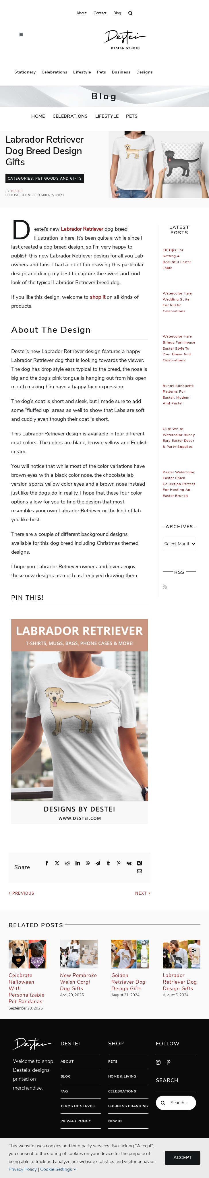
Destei (17, 191)
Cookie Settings (58, 1169)
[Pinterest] (118, 863)
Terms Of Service (78, 1106)
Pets (113, 1061)
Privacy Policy (76, 1121)
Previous (23, 893)
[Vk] (129, 863)
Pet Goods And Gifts (58, 178)
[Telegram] (98, 863)
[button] (130, 13)
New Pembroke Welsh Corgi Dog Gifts (78, 982)
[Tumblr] (108, 863)
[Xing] (139, 863)
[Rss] (165, 586)
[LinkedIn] (78, 863)
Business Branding (128, 1106)
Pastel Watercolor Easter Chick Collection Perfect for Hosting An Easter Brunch (179, 484)
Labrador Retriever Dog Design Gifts (180, 982)
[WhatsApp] (88, 863)
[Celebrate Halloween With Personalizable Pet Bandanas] (27, 943)
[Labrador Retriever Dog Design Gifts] (181, 943)
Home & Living (122, 1076)
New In (115, 1121)
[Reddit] (67, 863)
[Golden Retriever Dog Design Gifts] (130, 943)
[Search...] (176, 1103)
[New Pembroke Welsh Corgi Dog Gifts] (79, 943)
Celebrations (122, 1091)
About (67, 1061)
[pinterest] (168, 1062)
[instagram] (158, 1062)
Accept (182, 1157)
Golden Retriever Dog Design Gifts (128, 982)
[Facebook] (47, 863)
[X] (57, 863)
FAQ (64, 1091)
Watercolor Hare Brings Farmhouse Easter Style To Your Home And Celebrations (179, 348)
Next (141, 893)
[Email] (139, 871)
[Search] (163, 1103)
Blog (66, 1076)
